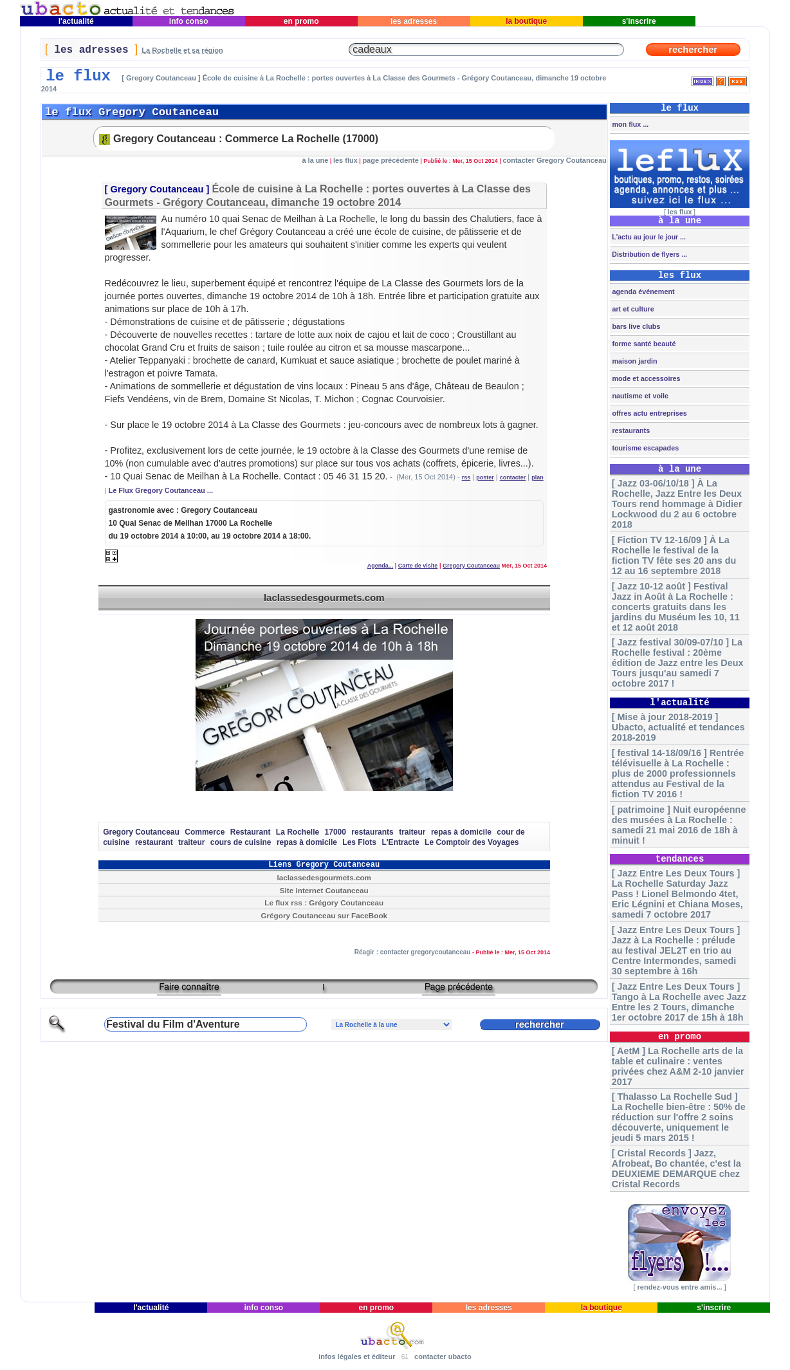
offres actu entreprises (648, 413)
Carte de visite (418, 565)
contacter (513, 477)
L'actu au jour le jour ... (647, 237)
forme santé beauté (642, 343)
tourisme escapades (644, 448)
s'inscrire (639, 21)
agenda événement (642, 291)
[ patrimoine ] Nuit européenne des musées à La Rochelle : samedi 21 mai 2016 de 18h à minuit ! (679, 825)
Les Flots (359, 842)
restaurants (372, 832)
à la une (315, 160)
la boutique (526, 21)
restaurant (154, 842)
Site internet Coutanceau (324, 890)
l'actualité (76, 21)
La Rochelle (297, 832)
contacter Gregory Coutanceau (554, 160)
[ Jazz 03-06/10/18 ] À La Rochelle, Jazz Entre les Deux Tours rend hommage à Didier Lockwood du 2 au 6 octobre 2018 (677, 504)
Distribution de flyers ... (648, 254)
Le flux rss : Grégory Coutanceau (323, 902)
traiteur (412, 832)
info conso (188, 21)
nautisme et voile (639, 396)
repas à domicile (461, 832)
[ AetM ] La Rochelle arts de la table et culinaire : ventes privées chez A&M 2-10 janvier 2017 (678, 1066)
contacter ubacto (443, 1356)
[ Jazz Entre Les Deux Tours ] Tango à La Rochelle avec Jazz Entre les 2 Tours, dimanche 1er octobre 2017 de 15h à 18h (679, 1002)
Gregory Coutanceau (156, 189)
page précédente (390, 160)
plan (537, 477)
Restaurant (250, 832)
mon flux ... (629, 124)
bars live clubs (635, 326)
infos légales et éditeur (356, 1356)
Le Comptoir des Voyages (472, 842)
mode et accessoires (645, 378)
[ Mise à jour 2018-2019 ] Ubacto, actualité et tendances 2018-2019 (678, 727)
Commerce (205, 832)
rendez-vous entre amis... (679, 1287)
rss (466, 477)
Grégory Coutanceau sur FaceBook (324, 915)
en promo (300, 21)
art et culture (632, 309)
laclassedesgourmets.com (324, 597)
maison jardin (633, 361)
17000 (335, 832)
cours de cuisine (240, 842)
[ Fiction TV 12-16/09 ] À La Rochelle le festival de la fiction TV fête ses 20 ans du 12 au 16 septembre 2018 (674, 555)
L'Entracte (400, 842)
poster (485, 477)
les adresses (414, 21)
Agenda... (380, 565)
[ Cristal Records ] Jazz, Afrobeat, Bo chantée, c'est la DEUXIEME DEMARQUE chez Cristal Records (676, 1168)
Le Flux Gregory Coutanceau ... (160, 490)
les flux (345, 160)
